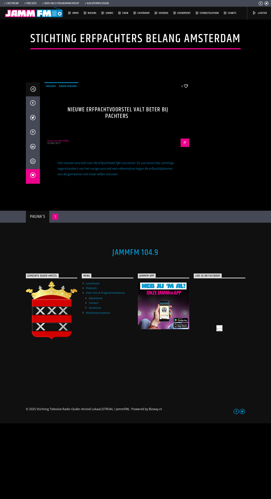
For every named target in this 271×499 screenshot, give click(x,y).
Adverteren (96, 374)
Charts (232, 13)
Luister (259, 13)
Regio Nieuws (68, 161)
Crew (125, 13)
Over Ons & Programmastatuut (60, 3)
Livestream (11, 3)
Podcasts (30, 3)
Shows (109, 13)
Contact (93, 378)
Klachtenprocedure (96, 3)
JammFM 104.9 (135, 328)
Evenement (184, 13)
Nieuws (92, 13)
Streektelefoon (209, 13)
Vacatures (95, 383)
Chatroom (143, 13)
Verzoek (163, 13)
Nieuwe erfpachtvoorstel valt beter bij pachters (118, 188)
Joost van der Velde (58, 216)
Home (75, 13)
